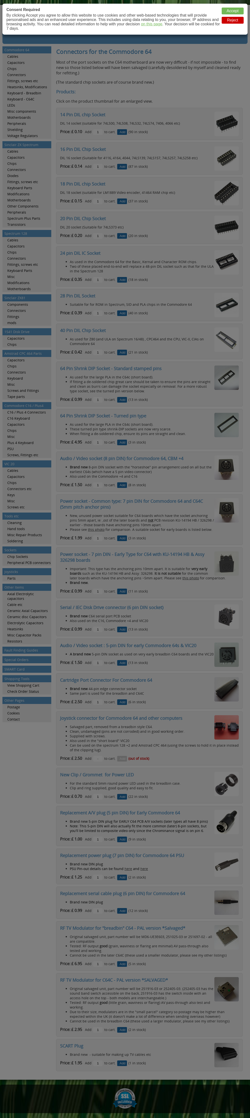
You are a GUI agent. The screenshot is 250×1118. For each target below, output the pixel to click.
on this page (151, 24)
